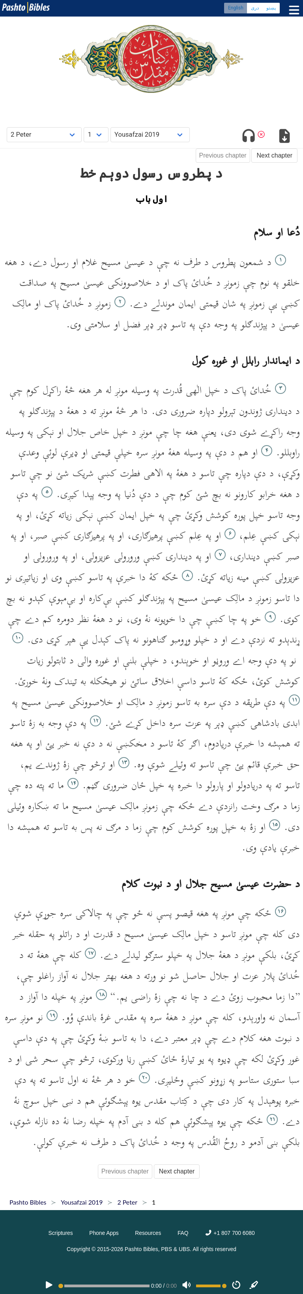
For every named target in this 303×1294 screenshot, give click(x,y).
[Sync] (254, 1286)
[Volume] (186, 1286)
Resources (148, 1233)
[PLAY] (49, 1286)
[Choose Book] (44, 134)
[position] (103, 1286)
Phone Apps (104, 1233)
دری (255, 8)
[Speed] (236, 1286)
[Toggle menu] (292, 10)
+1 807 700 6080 (229, 1233)
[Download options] (284, 137)
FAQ (183, 1233)
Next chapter (274, 155)
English (235, 8)
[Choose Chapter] (96, 134)
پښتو (271, 8)
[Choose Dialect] (150, 134)
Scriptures (60, 1233)
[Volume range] (211, 1286)
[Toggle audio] (249, 137)
